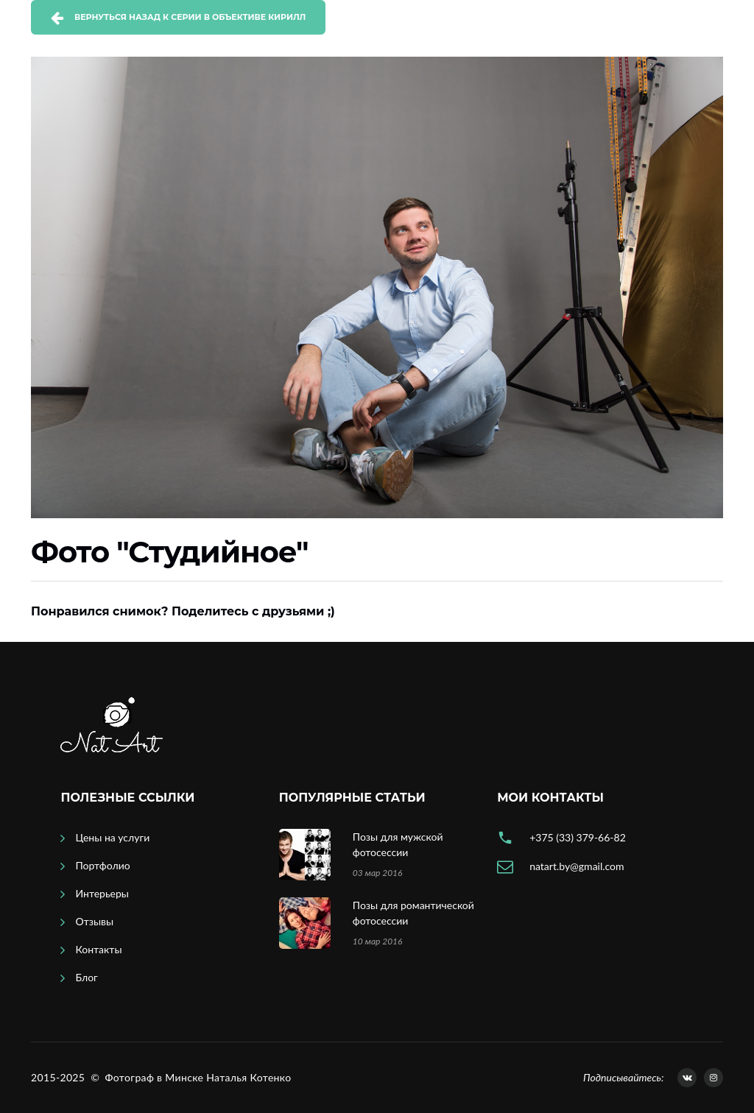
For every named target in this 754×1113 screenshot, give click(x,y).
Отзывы (94, 921)
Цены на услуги (112, 837)
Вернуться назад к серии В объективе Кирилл (190, 17)
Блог (86, 977)
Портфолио (102, 865)
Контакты (98, 949)
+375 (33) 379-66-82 (577, 837)
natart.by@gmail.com (576, 866)
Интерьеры (102, 893)
